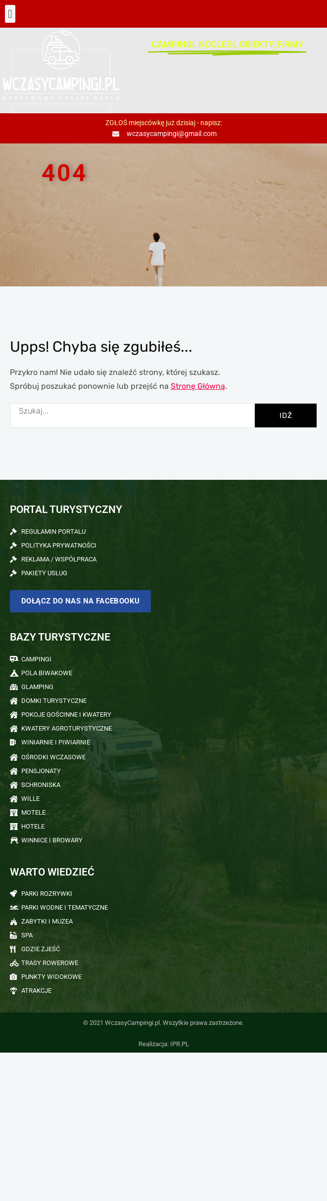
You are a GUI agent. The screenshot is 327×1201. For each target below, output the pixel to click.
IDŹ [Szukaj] (286, 415)
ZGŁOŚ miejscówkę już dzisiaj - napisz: (163, 123)
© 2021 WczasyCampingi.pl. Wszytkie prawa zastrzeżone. (163, 1022)
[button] (10, 14)
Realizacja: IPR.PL (164, 1044)
